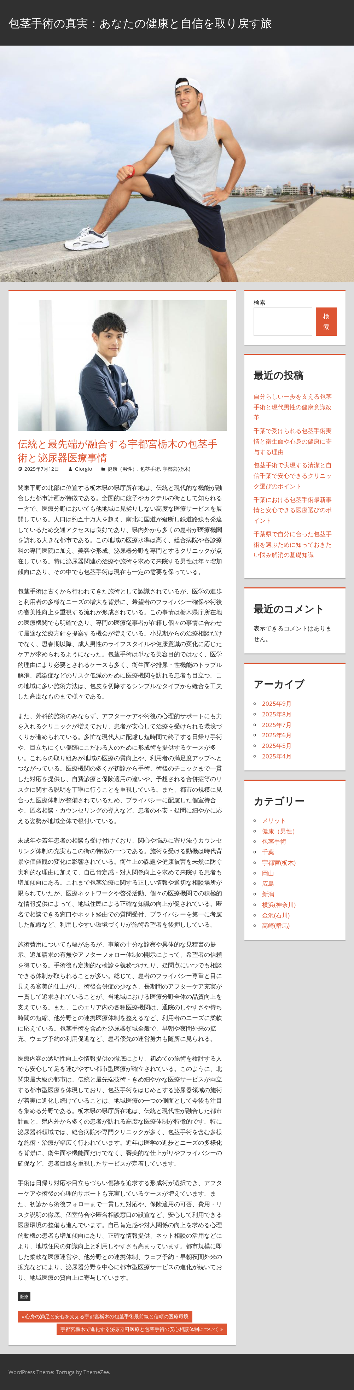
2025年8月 (277, 714)
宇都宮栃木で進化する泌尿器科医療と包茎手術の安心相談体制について (139, 1330)
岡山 (268, 873)
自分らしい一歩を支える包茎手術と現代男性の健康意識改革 (293, 407)
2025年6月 (277, 735)
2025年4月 (277, 756)
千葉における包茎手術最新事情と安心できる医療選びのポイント (293, 510)
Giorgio (83, 468)
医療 (24, 1297)
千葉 (268, 852)
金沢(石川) (276, 915)
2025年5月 (277, 745)
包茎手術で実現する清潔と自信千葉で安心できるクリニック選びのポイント (293, 475)
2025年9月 (277, 703)
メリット (274, 820)
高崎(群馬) (276, 925)
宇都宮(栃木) (176, 468)
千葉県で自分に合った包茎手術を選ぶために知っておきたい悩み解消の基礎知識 (293, 544)
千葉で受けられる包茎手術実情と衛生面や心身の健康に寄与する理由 (293, 441)
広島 (268, 883)
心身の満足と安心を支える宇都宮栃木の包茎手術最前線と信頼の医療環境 (106, 1317)
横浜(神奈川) (279, 905)
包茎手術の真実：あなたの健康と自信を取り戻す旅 (156, 22)
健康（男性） (122, 468)
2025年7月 (277, 725)
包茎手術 (150, 468)
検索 (260, 302)
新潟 (268, 894)
